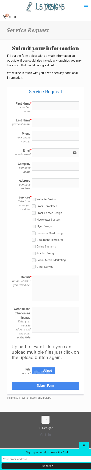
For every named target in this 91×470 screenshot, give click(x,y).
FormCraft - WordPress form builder (29, 398)
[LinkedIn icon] (49, 434)
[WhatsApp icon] (41, 434)
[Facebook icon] (45, 434)
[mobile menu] (86, 6)
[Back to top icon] (45, 420)
